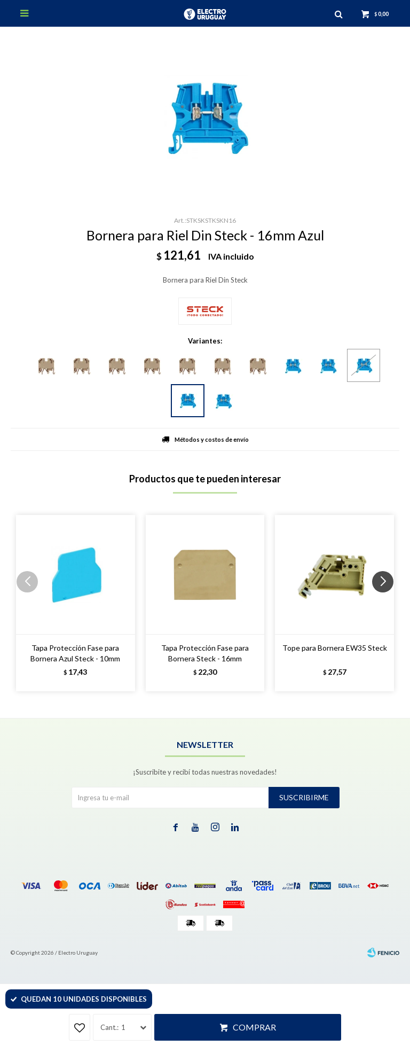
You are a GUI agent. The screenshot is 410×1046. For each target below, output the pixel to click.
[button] (387, 603)
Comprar (254, 1027)
